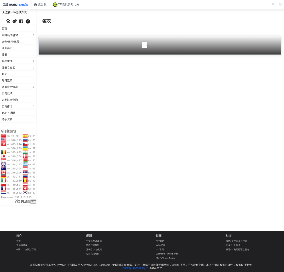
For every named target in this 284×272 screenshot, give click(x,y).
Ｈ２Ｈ (6, 73)
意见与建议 (21, 245)
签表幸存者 (19, 67)
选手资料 (7, 119)
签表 (19, 54)
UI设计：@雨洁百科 (26, 249)
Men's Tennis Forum (165, 258)
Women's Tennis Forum (167, 253)
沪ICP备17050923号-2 (135, 268)
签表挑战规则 (92, 245)
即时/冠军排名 (19, 35)
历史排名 (19, 106)
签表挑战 (19, 61)
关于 (18, 241)
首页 (4, 28)
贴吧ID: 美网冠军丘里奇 (237, 249)
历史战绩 (7, 93)
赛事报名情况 (19, 87)
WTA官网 (160, 245)
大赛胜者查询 (10, 99)
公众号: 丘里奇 (233, 245)
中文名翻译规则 (94, 241)
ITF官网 (160, 249)
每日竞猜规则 (92, 253)
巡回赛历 (7, 48)
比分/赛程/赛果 (10, 41)
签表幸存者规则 (94, 249)
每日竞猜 (19, 80)
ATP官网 (160, 241)
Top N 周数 (9, 112)
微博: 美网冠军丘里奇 (236, 241)
